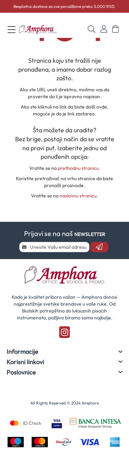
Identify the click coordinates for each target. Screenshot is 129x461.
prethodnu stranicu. (79, 168)
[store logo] (38, 29)
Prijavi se (103, 29)
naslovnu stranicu (78, 196)
